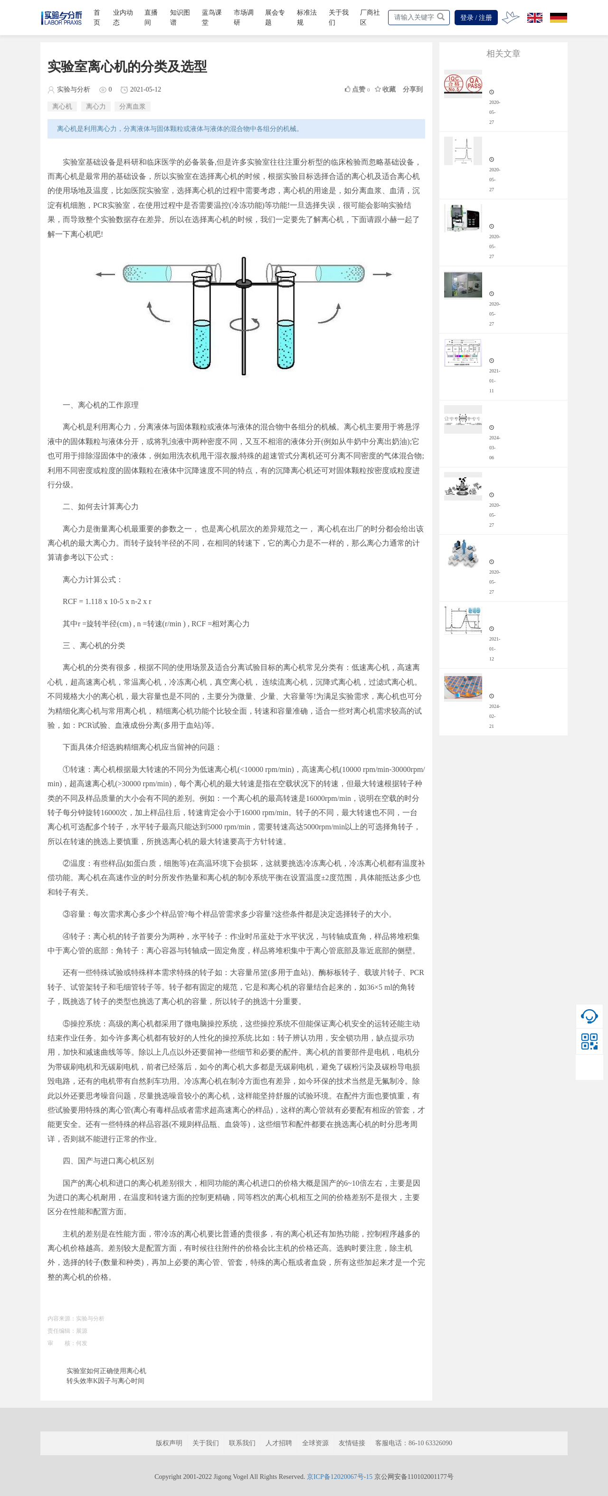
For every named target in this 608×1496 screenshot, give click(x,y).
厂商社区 (370, 17)
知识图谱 (180, 17)
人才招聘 (279, 1443)
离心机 (62, 106)
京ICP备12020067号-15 (339, 1476)
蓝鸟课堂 (212, 17)
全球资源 (315, 1443)
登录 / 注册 (476, 17)
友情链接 (352, 1443)
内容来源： (62, 1318)
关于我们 (339, 17)
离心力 (96, 106)
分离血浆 (132, 106)
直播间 (151, 17)
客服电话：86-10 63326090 (413, 1443)
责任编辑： (62, 1331)
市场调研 (244, 17)
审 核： (62, 1343)
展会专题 (275, 17)
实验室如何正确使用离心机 (106, 1371)
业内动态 (123, 17)
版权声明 (169, 1443)
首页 (97, 17)
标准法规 (307, 17)
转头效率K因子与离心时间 (105, 1380)
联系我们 (242, 1443)
